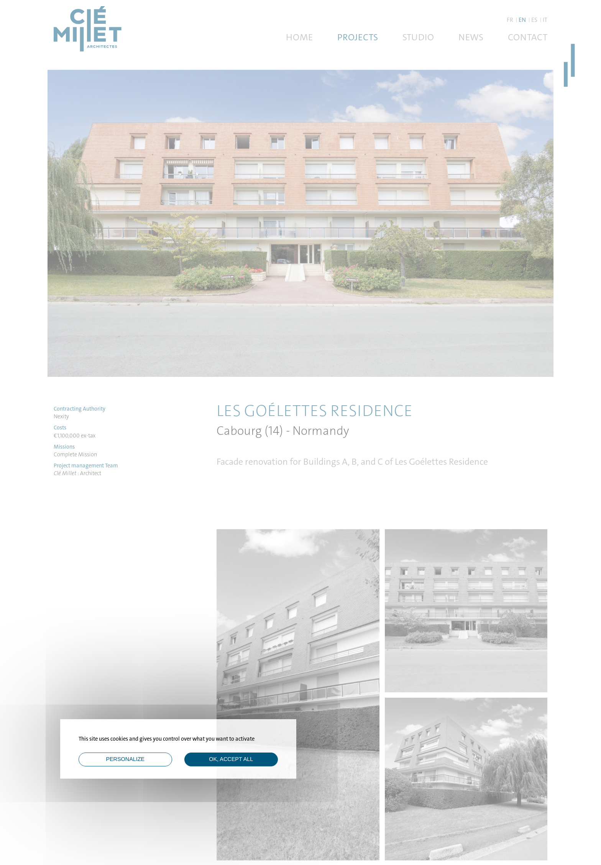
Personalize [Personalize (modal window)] (125, 759)
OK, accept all (231, 759)
